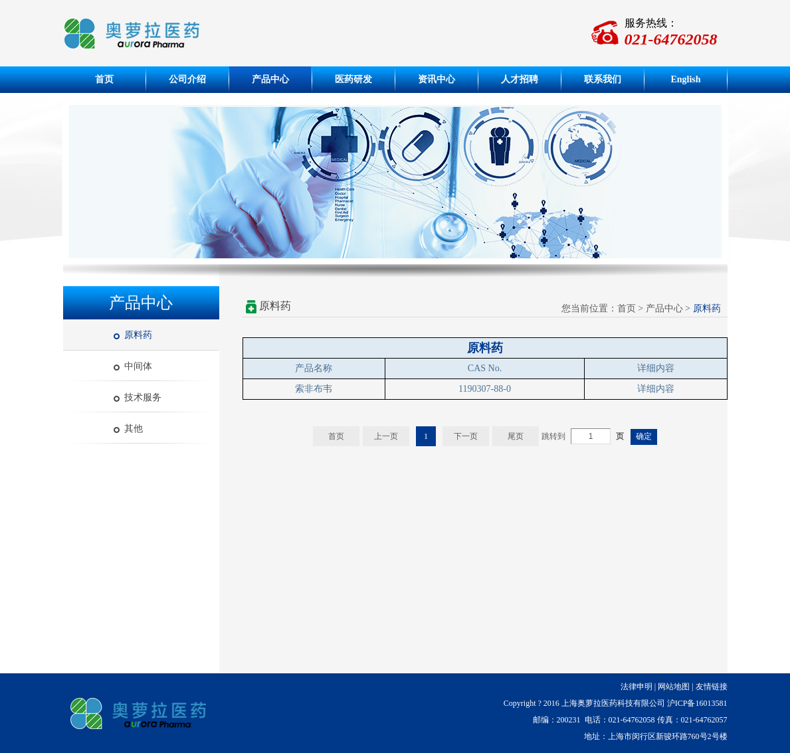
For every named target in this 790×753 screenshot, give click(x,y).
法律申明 (636, 686)
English (685, 79)
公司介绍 (187, 79)
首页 (104, 79)
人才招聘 (519, 79)
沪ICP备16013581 (697, 703)
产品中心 (270, 79)
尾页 (516, 436)
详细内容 (655, 389)
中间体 (138, 366)
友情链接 (712, 686)
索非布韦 (313, 389)
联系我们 (602, 79)
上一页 (386, 436)
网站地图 (674, 686)
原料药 (138, 335)
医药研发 (353, 79)
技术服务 (142, 397)
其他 (133, 429)
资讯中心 (436, 79)
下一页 (466, 436)
